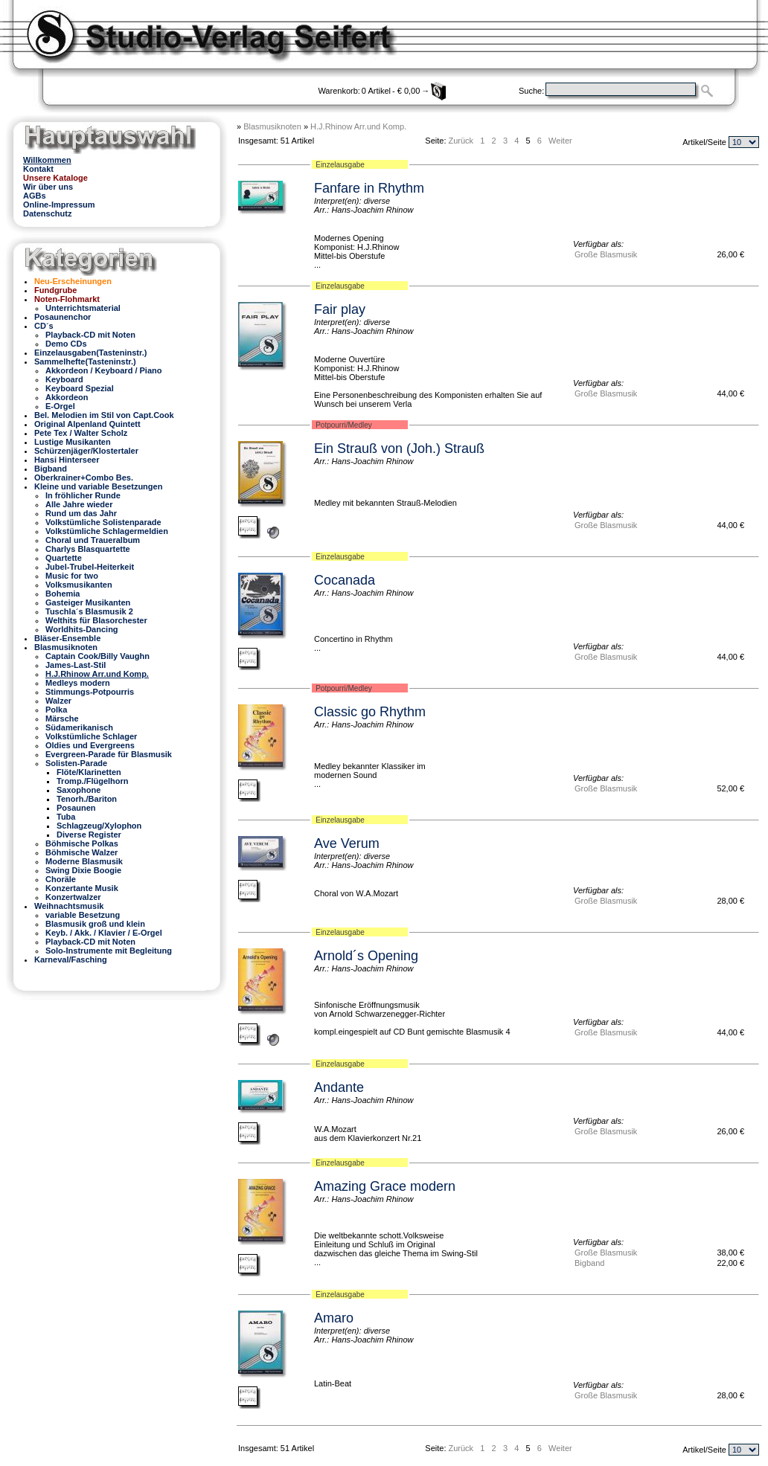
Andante (339, 1087)
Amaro (333, 1318)
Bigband (589, 1262)
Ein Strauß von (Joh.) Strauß (399, 448)
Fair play (339, 309)
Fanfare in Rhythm (369, 188)
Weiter (560, 140)
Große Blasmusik (606, 254)
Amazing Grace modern (384, 1186)
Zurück (461, 140)
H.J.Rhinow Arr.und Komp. (358, 126)
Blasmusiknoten (272, 126)
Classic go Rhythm (370, 711)
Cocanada (344, 580)
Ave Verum (347, 843)
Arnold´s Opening (366, 955)
